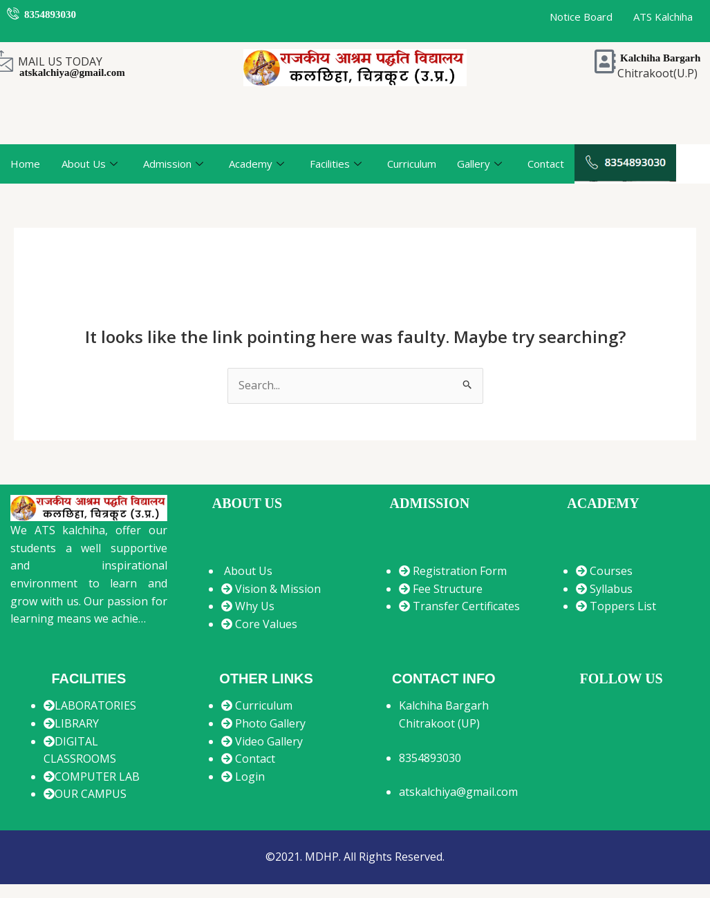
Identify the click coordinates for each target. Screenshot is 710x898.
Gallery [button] (479, 164)
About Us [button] (90, 164)
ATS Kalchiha (663, 16)
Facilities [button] (336, 164)
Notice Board (581, 16)
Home (25, 163)
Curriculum (411, 163)
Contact (545, 163)
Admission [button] (173, 164)
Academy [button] (256, 164)
